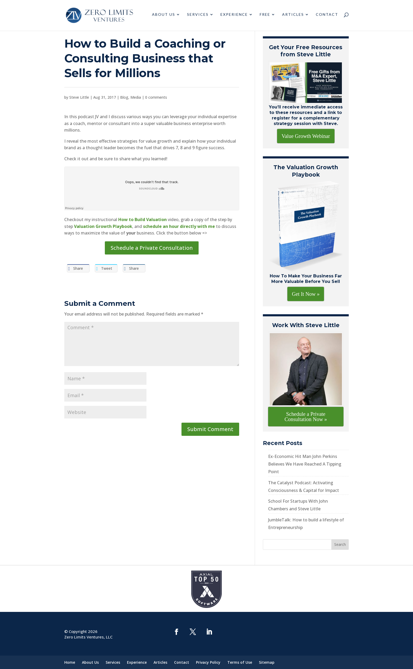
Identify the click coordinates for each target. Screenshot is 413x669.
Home (69, 662)
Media (135, 97)
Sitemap (266, 662)
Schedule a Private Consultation (152, 247)
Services (198, 16)
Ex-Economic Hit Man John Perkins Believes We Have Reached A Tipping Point (304, 464)
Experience (234, 16)
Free (265, 16)
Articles (293, 16)
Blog (124, 97)
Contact (327, 16)
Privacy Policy (208, 662)
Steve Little (79, 97)
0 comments (156, 97)
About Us (163, 16)
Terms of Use (239, 662)
